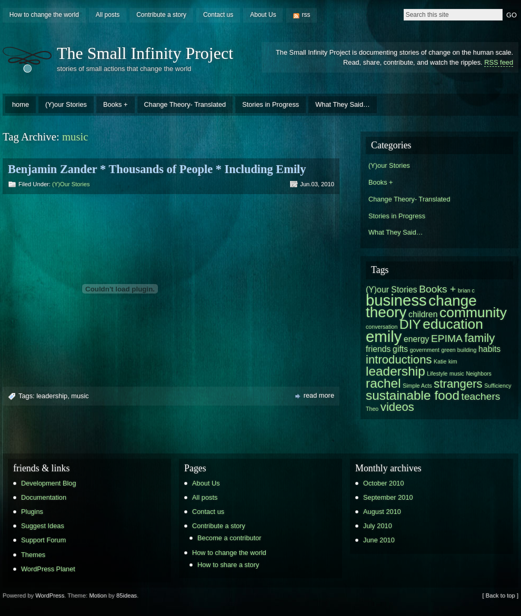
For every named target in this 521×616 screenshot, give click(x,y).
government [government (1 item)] (424, 350)
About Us (263, 14)
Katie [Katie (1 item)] (440, 361)
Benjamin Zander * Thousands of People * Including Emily (157, 169)
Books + (115, 104)
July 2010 (377, 526)
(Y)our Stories (66, 104)
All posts (107, 14)
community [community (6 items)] (473, 312)
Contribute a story (161, 14)
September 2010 (388, 497)
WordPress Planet (48, 569)
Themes (33, 555)
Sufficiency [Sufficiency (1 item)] (497, 385)
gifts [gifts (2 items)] (400, 349)
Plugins (32, 512)
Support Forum (43, 540)
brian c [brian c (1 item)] (466, 290)
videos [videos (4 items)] (397, 406)
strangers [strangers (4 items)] (458, 383)
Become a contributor (229, 538)
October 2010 (383, 483)
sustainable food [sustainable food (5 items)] (412, 395)
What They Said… (342, 104)
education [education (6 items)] (453, 324)
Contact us (218, 14)
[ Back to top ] (500, 595)
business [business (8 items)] (396, 300)
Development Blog (48, 483)
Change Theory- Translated (185, 104)
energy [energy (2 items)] (416, 339)
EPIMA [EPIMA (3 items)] (447, 338)
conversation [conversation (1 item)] (381, 327)
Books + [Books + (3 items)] (437, 289)
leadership (51, 396)
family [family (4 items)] (479, 338)
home (20, 104)
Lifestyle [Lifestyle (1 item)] (437, 373)
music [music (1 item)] (456, 373)
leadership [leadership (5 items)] (395, 371)
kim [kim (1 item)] (452, 361)
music (79, 396)
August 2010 (382, 512)
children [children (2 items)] (422, 314)
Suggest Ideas (42, 526)
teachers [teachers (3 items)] (481, 396)
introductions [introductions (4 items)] (399, 359)
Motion (98, 595)
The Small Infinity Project (145, 53)
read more (319, 395)
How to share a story (228, 565)
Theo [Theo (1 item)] (372, 409)
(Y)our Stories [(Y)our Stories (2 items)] (391, 289)
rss (306, 14)
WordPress (49, 595)
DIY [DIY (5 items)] (410, 324)
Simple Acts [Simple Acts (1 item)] (417, 385)
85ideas (126, 595)
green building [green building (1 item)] (459, 350)
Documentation (43, 497)
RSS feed (498, 62)
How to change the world (44, 14)
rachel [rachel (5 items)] (383, 383)
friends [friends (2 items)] (378, 349)
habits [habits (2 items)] (489, 349)
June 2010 (379, 540)
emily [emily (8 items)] (384, 336)
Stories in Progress (270, 104)
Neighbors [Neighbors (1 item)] (479, 373)
